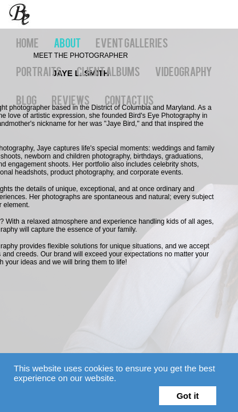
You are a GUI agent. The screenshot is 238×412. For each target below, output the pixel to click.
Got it (187, 396)
